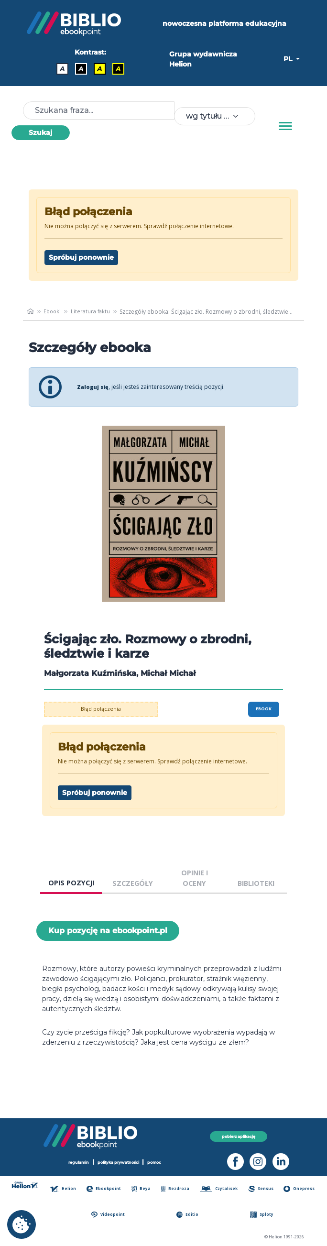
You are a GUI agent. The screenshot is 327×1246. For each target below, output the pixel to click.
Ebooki (53, 312)
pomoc (159, 1162)
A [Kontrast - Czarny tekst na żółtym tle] (99, 69)
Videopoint (111, 1214)
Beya (143, 1188)
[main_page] (31, 312)
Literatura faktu (93, 312)
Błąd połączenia (101, 709)
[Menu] (285, 126)
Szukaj (40, 132)
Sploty (263, 1214)
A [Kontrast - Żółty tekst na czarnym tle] (118, 69)
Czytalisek (220, 1188)
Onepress (300, 1188)
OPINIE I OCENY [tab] (194, 878)
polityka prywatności (119, 1162)
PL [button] (288, 59)
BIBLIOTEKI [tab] (256, 883)
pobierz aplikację (239, 1136)
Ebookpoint (107, 1188)
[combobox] (214, 116)
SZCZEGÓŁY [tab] (132, 883)
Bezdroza (177, 1188)
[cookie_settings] (21, 1224)
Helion (67, 1188)
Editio (190, 1214)
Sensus (263, 1188)
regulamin (74, 1162)
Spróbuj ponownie (81, 257)
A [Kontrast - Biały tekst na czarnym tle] (81, 69)
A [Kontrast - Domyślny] (62, 69)
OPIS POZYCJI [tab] (71, 882)
